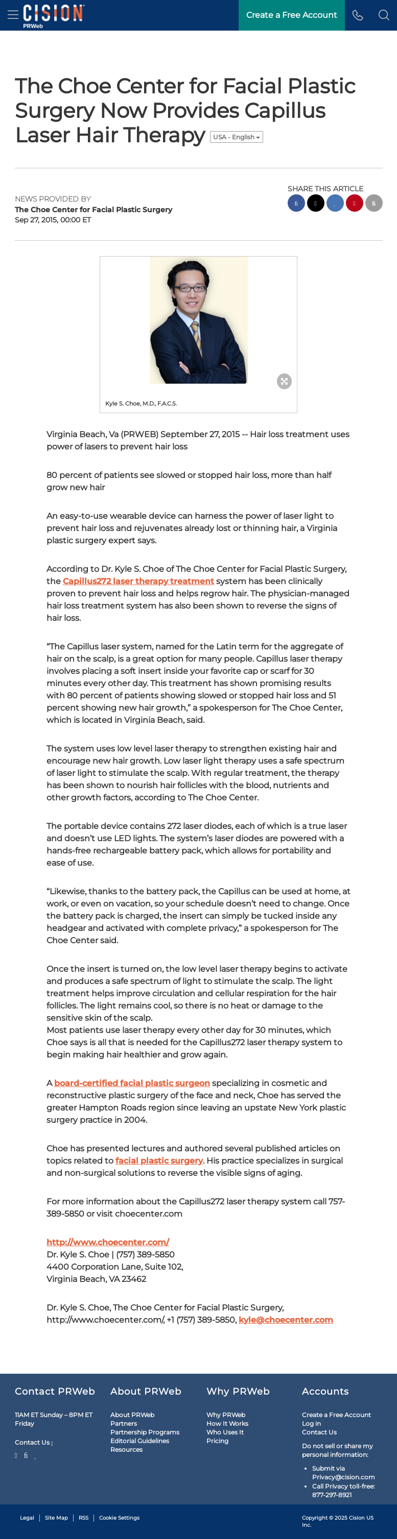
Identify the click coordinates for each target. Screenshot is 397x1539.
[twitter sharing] (315, 204)
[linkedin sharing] (335, 204)
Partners (123, 1423)
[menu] (13, 15)
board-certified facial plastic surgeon (132, 1083)
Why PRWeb (225, 1415)
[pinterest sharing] (354, 204)
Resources (126, 1449)
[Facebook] (26, 1454)
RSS (83, 1518)
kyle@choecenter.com (286, 1320)
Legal (27, 1518)
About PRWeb (132, 1415)
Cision (357, 1518)
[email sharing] (374, 204)
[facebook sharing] (296, 204)
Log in (311, 1423)
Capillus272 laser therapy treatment (138, 581)
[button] (384, 15)
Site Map (56, 1518)
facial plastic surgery (159, 1161)
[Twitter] (17, 1454)
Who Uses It (225, 1432)
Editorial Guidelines (139, 1441)
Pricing (217, 1441)
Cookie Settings (119, 1518)
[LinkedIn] (35, 1454)
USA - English (236, 137)
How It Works (227, 1423)
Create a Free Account (336, 1415)
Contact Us (34, 1443)
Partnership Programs (144, 1432)
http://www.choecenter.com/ (107, 1242)
